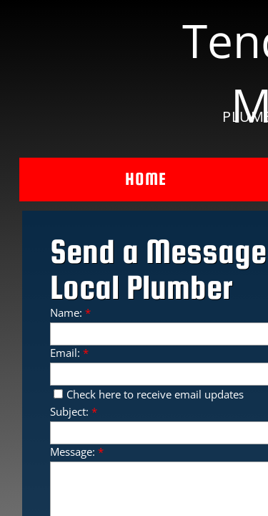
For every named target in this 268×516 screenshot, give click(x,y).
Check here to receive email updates (149, 394)
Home (146, 178)
